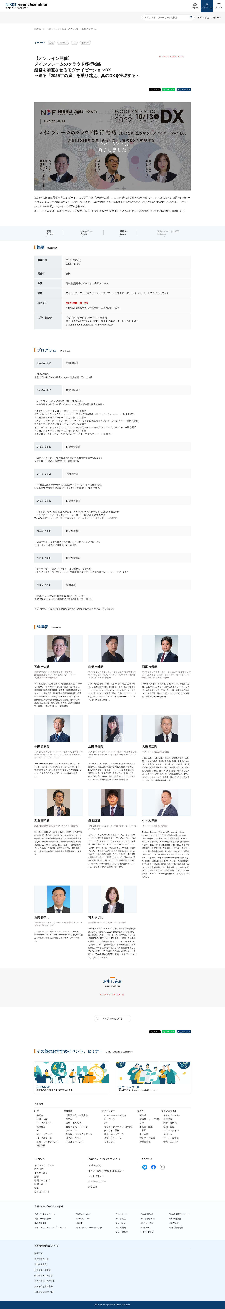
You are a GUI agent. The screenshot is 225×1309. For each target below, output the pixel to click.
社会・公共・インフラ (77, 1126)
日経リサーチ (122, 1214)
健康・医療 (168, 1126)
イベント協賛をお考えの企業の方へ (105, 1170)
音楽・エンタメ (171, 1141)
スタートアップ (44, 1134)
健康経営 (41, 1126)
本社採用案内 (40, 1264)
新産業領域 (145, 1141)
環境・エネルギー (74, 1123)
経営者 (40, 1115)
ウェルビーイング (74, 1141)
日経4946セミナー (42, 1218)
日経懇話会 (174, 1223)
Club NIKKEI (40, 1223)
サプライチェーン (113, 1138)
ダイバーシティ (73, 1138)
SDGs (69, 1119)
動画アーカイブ (42, 1180)
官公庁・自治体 (147, 1138)
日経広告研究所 (176, 1227)
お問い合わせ (94, 1165)
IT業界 (143, 1130)
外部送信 (92, 1186)
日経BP (79, 1223)
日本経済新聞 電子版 (43, 1292)
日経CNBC (145, 1227)
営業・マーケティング (47, 1141)
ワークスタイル (44, 1123)
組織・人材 (42, 1119)
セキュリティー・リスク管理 (118, 1126)
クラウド (63, 43)
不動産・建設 (146, 1126)
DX (74, 43)
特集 (36, 1188)
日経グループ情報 (42, 1270)
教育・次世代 (170, 1123)
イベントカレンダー (44, 1165)
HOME (37, 29)
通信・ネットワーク (114, 1134)
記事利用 (38, 1253)
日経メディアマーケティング (89, 1227)
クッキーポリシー (97, 1181)
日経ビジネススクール (44, 1214)
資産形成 (167, 1119)
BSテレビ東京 (147, 1223)
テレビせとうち (148, 1218)
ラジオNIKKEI (147, 1232)
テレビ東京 (121, 1218)
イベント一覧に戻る (112, 1018)
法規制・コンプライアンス (79, 1134)
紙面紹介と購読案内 (43, 1286)
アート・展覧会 (171, 1138)
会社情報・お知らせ (43, 1275)
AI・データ (109, 1119)
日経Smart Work (83, 1214)
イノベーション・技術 (115, 1115)
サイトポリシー (96, 1176)
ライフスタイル (171, 1130)
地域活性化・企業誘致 (77, 1115)
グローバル (71, 1130)
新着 (36, 1176)
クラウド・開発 (111, 1130)
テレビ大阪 (121, 1223)
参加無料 (85, 43)
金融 (142, 1123)
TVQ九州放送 (147, 1214)
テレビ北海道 (122, 1232)
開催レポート (41, 1184)
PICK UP (38, 1169)
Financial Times (83, 1218)
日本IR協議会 (175, 1218)
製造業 (143, 1115)
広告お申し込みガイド (44, 1281)
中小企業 (144, 1134)
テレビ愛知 (121, 1227)
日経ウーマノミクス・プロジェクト (50, 1227)
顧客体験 (41, 1145)
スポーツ (167, 1134)
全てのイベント (42, 1191)
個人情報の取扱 (41, 1259)
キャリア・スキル (172, 1115)
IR (38, 1130)
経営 (51, 43)
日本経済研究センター (179, 1214)
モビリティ (109, 1141)
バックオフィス (44, 1138)
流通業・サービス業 (149, 1119)
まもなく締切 (41, 1173)
